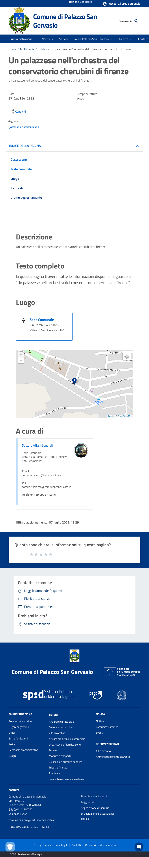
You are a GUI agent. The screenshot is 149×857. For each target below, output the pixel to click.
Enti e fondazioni (18, 738)
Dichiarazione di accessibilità (97, 813)
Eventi (99, 732)
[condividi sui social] (18, 111)
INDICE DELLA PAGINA (25, 145)
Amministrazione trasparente (113, 757)
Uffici (12, 732)
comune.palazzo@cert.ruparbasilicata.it (32, 820)
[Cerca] (136, 21)
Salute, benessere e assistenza (67, 779)
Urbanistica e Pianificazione (65, 744)
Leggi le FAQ (88, 802)
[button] (121, 4)
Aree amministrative (20, 721)
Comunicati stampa (107, 727)
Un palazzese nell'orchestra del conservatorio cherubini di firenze (91, 49)
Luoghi (12, 756)
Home (12, 49)
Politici (12, 744)
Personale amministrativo (23, 750)
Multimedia (27, 49)
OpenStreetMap (125, 416)
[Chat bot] (139, 846)
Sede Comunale (42, 319)
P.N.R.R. (85, 819)
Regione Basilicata (80, 2)
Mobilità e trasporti (60, 756)
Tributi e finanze (58, 767)
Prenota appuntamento (94, 796)
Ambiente (54, 773)
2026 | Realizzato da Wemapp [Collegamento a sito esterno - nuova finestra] (26, 854)
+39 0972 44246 (18, 814)
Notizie (100, 721)
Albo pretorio (103, 751)
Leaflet (111, 416)
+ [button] (21, 355)
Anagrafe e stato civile (61, 721)
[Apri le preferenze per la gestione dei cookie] (10, 846)
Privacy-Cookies (42, 845)
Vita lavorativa (57, 733)
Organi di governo (19, 727)
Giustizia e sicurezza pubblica (65, 762)
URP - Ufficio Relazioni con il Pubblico (30, 827)
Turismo (53, 750)
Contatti (14, 790)
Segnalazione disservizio (95, 808)
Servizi (53, 714)
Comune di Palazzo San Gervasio (65, 20)
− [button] (21, 360)
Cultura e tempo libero (61, 727)
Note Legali (61, 845)
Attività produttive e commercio (67, 739)
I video (42, 49)
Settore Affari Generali (37, 445)
